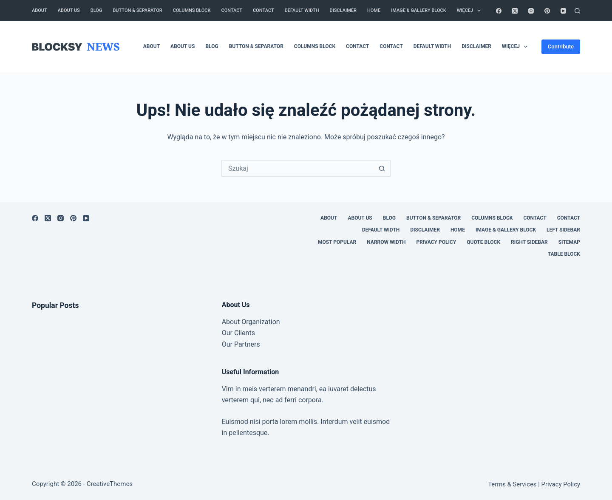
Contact (232, 10)
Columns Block (192, 10)
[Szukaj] (577, 11)
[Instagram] (531, 11)
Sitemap (569, 242)
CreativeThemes (110, 484)
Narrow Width (386, 242)
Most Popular (337, 242)
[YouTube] (563, 11)
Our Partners (241, 344)
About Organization (251, 322)
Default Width (302, 10)
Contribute (561, 46)
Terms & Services (512, 484)
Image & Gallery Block (418, 10)
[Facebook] (499, 11)
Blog (96, 10)
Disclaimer (343, 10)
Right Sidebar (529, 242)
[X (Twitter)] (515, 11)
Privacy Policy (436, 242)
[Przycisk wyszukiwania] (381, 168)
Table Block (564, 254)
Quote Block (483, 242)
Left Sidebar (563, 230)
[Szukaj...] (297, 168)
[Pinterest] (547, 11)
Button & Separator (137, 10)
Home (373, 10)
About (39, 10)
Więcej (470, 11)
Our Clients (238, 333)
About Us (69, 10)
